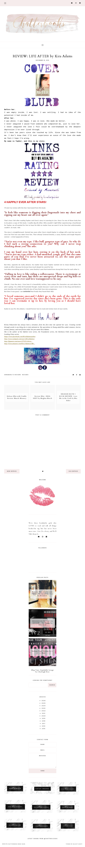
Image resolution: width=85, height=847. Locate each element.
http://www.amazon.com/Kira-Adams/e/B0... (19, 344)
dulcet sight (77, 844)
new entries (12, 471)
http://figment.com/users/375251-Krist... (18, 341)
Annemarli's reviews (12, 375)
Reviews (25, 375)
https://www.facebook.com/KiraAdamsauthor (20, 336)
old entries (73, 471)
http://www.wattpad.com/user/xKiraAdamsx (19, 339)
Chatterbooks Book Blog (16, 844)
